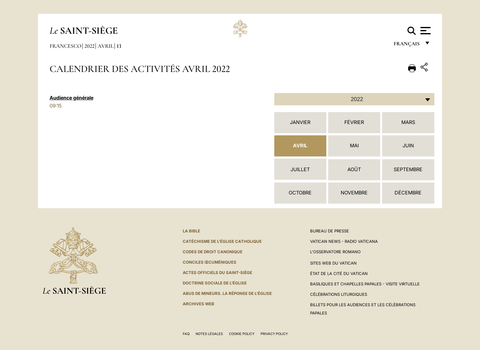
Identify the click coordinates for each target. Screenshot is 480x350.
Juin (408, 145)
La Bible (191, 230)
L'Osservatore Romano (335, 251)
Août (354, 169)
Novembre (354, 193)
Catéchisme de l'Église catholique (222, 241)
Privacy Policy (274, 334)
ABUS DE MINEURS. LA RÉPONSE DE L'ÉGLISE (227, 293)
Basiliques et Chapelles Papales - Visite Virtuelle (365, 283)
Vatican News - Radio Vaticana (344, 241)
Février (354, 122)
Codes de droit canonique (212, 251)
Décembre (408, 193)
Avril (106, 46)
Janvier (300, 122)
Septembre (408, 169)
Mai (354, 145)
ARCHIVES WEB (198, 303)
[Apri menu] (425, 30)
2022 (89, 46)
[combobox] (354, 99)
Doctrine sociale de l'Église (215, 282)
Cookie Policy (241, 334)
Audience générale (71, 98)
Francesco (65, 46)
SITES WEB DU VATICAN (333, 263)
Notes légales (209, 334)
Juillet (300, 169)
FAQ (186, 334)
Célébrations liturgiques (338, 294)
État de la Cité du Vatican (339, 273)
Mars (408, 122)
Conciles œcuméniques (209, 262)
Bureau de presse (329, 230)
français (407, 45)
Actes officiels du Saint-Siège (217, 272)
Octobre (300, 193)
